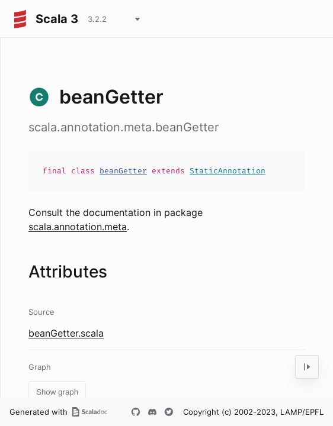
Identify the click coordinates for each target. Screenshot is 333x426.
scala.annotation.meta (77, 227)
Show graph (57, 392)
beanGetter (123, 171)
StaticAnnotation (227, 171)
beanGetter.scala (66, 333)
